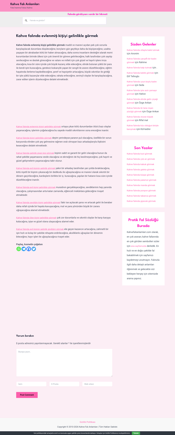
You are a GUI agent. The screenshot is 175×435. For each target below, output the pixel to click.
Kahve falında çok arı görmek (142, 158)
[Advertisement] (64, 103)
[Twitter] (33, 252)
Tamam (136, 433)
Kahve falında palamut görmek (142, 178)
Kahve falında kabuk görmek (141, 163)
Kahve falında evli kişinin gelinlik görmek (37, 172)
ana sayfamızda (139, 244)
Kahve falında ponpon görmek (142, 189)
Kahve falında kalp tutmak (140, 67)
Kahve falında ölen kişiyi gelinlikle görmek (37, 221)
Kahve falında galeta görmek (141, 168)
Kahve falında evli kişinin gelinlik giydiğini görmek (41, 232)
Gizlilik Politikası (87, 425)
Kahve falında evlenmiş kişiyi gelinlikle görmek (40, 126)
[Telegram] (23, 252)
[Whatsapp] (18, 252)
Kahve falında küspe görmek (141, 173)
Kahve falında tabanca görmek (142, 194)
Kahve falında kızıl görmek (140, 152)
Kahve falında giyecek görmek (142, 199)
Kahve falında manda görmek (142, 184)
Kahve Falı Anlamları (24, 4)
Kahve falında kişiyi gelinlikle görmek (35, 141)
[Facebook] (28, 252)
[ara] (64, 20)
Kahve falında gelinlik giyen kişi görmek (36, 156)
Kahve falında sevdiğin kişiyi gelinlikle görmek (39, 206)
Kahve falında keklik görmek (141, 72)
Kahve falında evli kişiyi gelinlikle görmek (37, 191)
